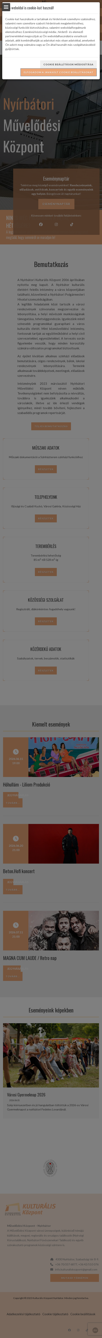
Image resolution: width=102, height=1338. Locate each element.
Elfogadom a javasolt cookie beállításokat (58, 72)
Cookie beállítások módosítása (68, 64)
